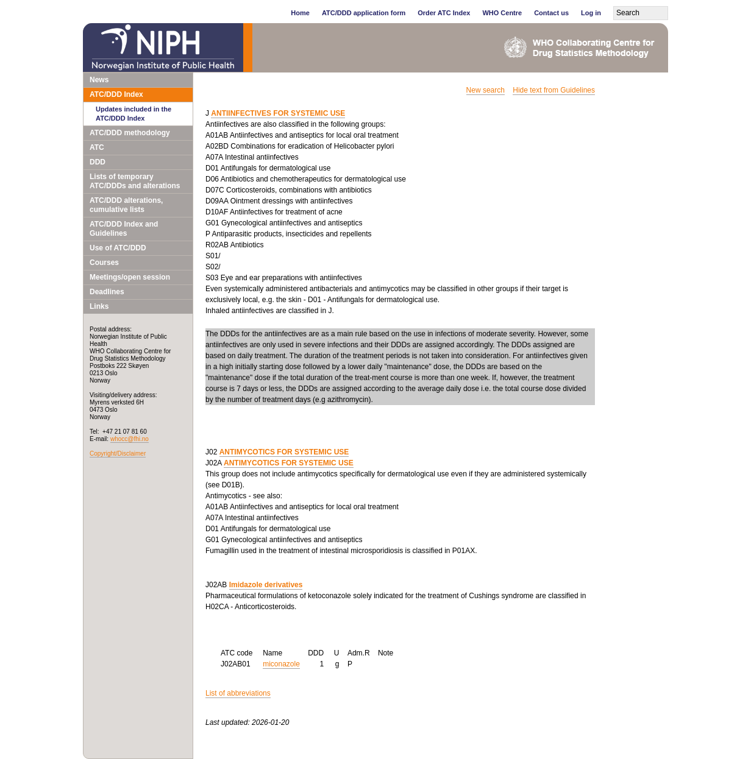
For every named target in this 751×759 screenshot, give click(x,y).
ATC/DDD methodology (130, 133)
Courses (104, 262)
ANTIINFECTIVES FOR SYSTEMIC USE (278, 113)
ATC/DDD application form (363, 12)
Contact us (551, 12)
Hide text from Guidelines (554, 90)
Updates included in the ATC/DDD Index (133, 113)
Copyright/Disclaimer (118, 453)
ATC (97, 147)
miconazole (281, 664)
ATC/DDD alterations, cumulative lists (126, 205)
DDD (97, 162)
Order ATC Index (444, 12)
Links (99, 306)
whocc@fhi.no (129, 439)
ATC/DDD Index (116, 94)
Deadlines (107, 292)
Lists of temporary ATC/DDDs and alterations (135, 181)
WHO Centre (502, 12)
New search (485, 90)
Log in (591, 12)
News (99, 80)
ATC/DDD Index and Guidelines (124, 229)
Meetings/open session (130, 277)
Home (300, 12)
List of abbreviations (238, 693)
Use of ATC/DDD (118, 248)
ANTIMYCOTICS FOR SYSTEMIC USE (284, 452)
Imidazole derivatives (266, 585)
